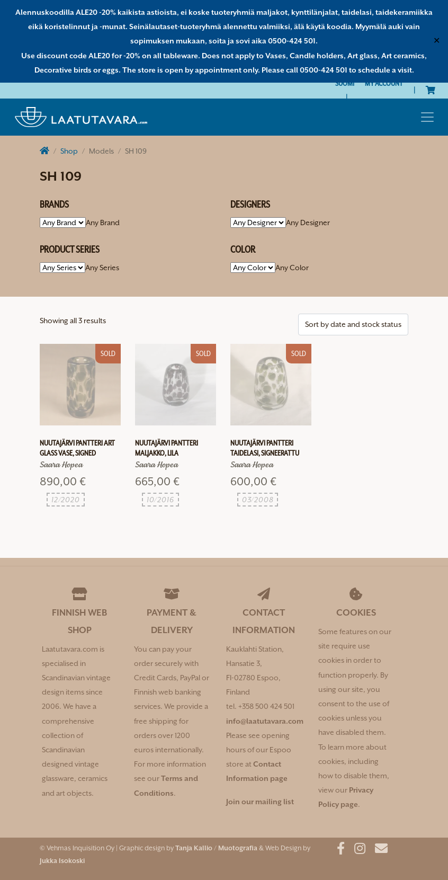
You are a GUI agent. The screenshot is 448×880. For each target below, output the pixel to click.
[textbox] (103, 222)
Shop (69, 151)
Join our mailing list (260, 801)
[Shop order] (353, 324)
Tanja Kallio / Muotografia (216, 848)
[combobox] (103, 222)
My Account (384, 83)
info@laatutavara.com (264, 721)
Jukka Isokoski (62, 861)
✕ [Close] (436, 41)
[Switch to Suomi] (344, 83)
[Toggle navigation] (427, 117)
